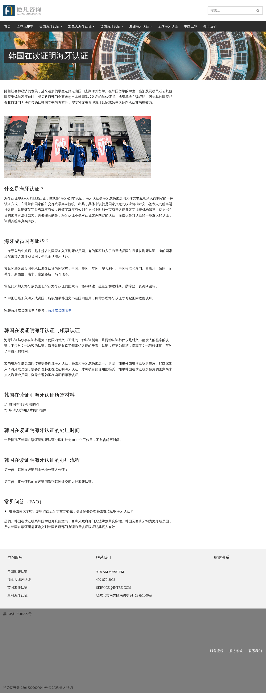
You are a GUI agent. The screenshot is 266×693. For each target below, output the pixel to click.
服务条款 (236, 651)
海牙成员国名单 (59, 310)
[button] (61, 26)
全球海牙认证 (168, 26)
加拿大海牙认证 (19, 579)
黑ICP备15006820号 (17, 614)
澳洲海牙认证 (17, 595)
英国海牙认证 (17, 587)
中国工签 (190, 26)
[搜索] (230, 10)
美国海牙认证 (17, 572)
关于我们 (210, 26)
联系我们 (255, 651)
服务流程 (216, 651)
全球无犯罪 (25, 26)
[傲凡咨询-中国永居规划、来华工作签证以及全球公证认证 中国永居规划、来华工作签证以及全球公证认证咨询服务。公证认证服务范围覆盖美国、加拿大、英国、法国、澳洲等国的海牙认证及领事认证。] (22, 10)
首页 (7, 26)
